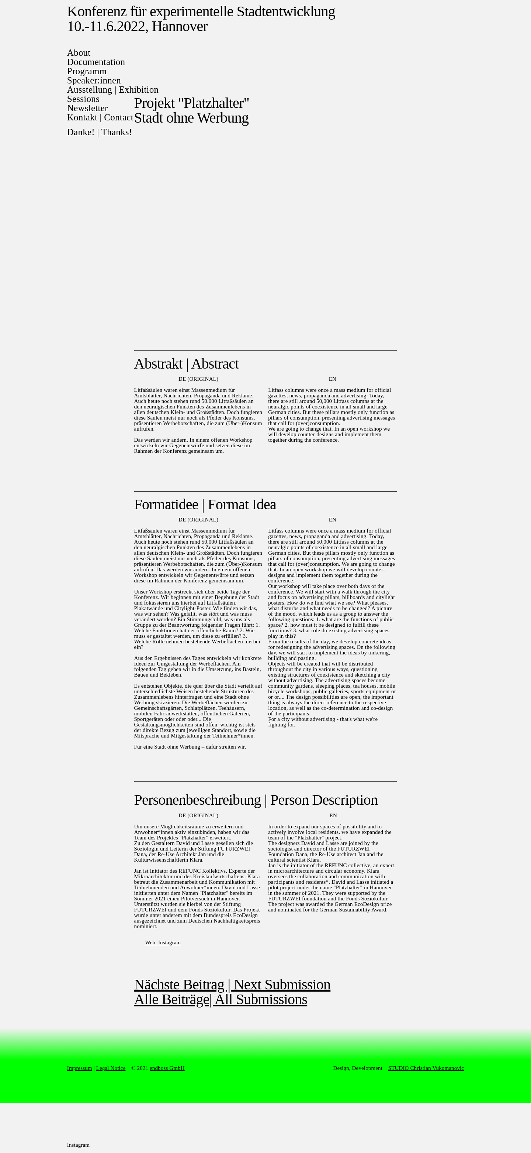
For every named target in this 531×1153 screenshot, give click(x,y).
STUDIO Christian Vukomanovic (426, 1068)
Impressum (79, 1068)
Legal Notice (111, 1068)
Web (151, 942)
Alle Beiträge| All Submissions (221, 999)
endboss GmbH (167, 1068)
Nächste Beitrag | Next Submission (232, 984)
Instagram (169, 942)
